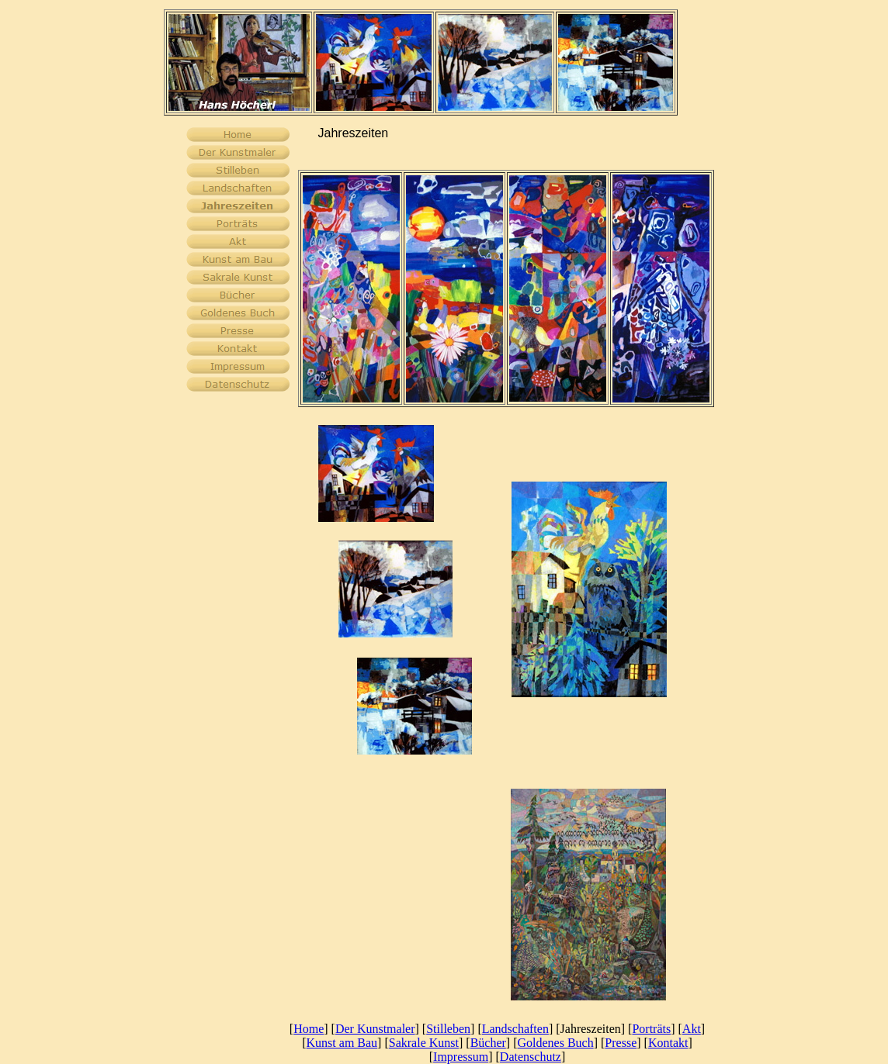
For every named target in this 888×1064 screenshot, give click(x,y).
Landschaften (515, 1028)
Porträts (651, 1028)
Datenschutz (530, 1056)
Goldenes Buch (555, 1042)
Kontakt (668, 1042)
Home (308, 1028)
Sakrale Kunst (424, 1042)
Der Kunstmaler (375, 1028)
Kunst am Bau (342, 1042)
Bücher (488, 1042)
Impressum (460, 1056)
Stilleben (448, 1028)
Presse (621, 1042)
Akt (691, 1028)
